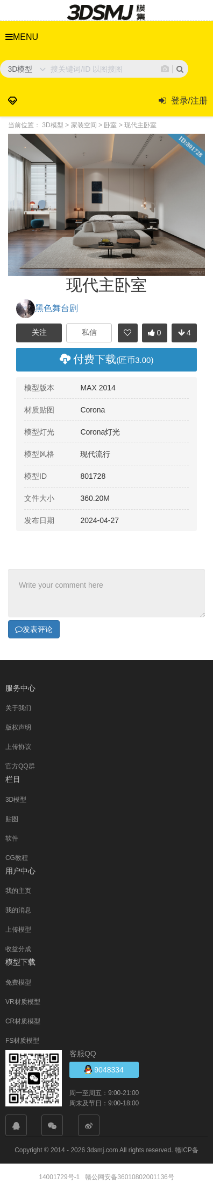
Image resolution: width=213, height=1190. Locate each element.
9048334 (103, 1069)
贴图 (11, 818)
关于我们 (18, 707)
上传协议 (18, 746)
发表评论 (34, 628)
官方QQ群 (20, 765)
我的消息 (18, 909)
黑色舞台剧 (47, 308)
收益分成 (18, 948)
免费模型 (18, 982)
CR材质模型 (22, 1020)
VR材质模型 (22, 1001)
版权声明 (18, 727)
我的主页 (18, 890)
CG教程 (16, 857)
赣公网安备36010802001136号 (129, 1176)
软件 (11, 838)
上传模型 (18, 929)
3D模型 (15, 799)
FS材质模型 (22, 1040)
